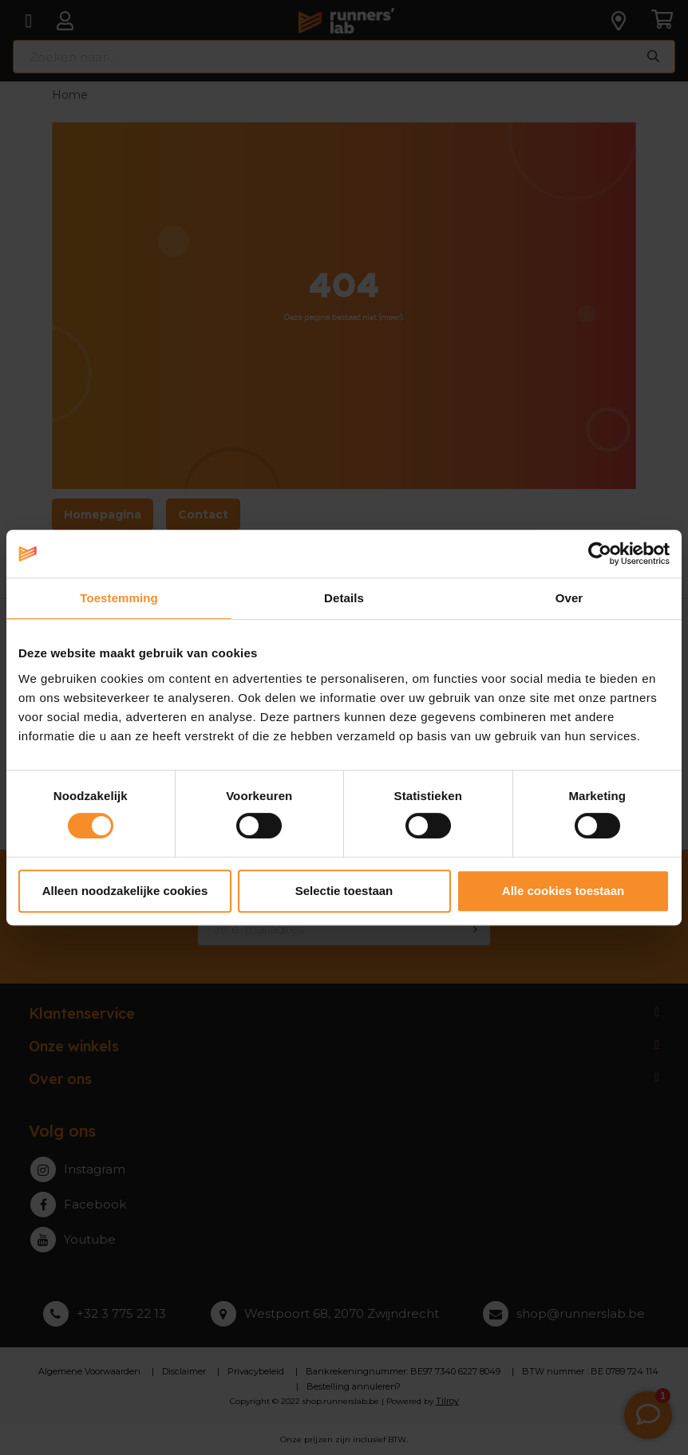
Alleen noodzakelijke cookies (125, 890)
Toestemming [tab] (119, 598)
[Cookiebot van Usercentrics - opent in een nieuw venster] (600, 554)
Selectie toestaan (344, 890)
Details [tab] (344, 598)
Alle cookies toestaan (563, 890)
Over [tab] (569, 598)
